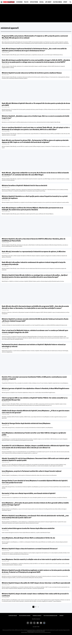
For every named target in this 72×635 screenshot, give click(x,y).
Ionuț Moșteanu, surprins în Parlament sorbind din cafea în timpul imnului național (31, 471)
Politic (26, 2)
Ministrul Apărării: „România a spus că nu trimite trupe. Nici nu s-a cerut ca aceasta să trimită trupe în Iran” (35, 117)
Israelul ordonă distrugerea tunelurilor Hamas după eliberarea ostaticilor (28, 528)
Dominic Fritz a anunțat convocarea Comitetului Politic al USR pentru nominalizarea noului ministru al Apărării (34, 378)
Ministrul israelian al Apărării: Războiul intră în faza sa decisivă (24, 185)
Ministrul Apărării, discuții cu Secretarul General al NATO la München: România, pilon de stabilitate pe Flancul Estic (33, 240)
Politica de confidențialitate (50, 615)
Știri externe (34, 2)
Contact (61, 615)
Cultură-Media (57, 2)
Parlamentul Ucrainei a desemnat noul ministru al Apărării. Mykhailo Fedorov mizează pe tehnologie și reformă (34, 345)
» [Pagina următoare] (38, 606)
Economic (19, 2)
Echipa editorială (13, 615)
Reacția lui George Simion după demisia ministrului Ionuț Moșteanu (26, 423)
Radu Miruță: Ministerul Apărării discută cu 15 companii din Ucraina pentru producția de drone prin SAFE (36, 104)
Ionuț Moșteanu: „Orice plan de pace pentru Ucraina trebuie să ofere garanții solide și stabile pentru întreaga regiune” (35, 504)
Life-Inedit (48, 2)
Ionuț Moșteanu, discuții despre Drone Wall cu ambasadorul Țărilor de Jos (28, 538)
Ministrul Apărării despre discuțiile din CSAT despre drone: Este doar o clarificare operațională (36, 583)
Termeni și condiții (37, 615)
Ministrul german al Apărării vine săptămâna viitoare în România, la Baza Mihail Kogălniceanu (35, 388)
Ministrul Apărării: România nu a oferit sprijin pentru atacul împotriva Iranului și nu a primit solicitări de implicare (35, 197)
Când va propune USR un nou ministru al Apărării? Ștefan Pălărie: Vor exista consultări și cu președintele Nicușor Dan (35, 399)
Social (41, 2)
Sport (65, 2)
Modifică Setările (36, 619)
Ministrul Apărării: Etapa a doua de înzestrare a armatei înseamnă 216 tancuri (29, 549)
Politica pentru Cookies (24, 615)
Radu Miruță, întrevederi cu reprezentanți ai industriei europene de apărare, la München (34, 251)
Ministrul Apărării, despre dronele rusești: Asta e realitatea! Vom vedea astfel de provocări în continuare (35, 595)
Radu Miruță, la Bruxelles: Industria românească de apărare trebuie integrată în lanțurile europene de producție (34, 263)
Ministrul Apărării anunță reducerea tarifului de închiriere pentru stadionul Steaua (32, 73)
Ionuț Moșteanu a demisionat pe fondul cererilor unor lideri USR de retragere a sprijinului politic (34, 434)
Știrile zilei (11, 2)
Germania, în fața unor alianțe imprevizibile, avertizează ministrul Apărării (28, 493)
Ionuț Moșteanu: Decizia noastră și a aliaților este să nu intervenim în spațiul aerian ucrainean (35, 559)
